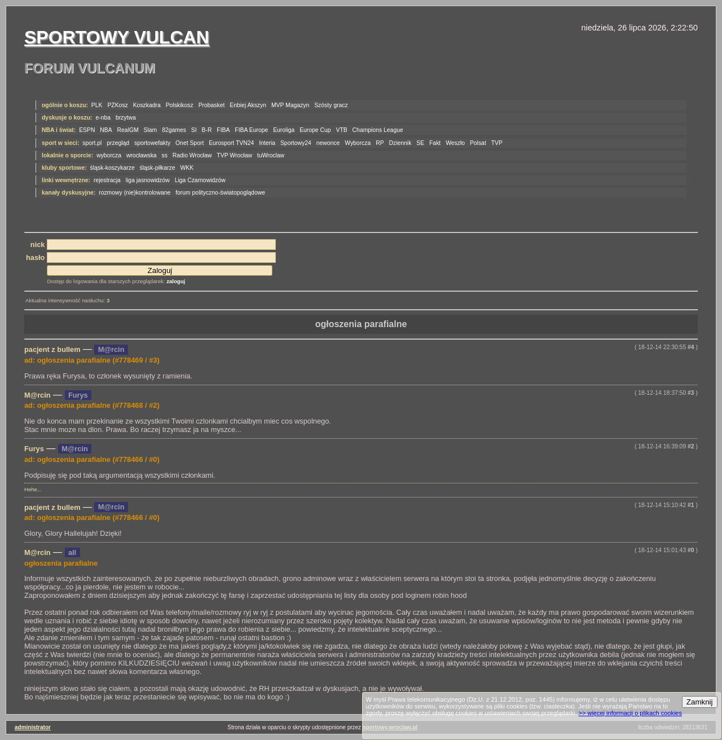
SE (420, 143)
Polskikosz (179, 105)
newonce (328, 143)
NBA (106, 130)
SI (194, 130)
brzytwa (126, 117)
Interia (267, 143)
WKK (186, 168)
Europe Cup (315, 130)
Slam (150, 130)
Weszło (455, 143)
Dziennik (400, 143)
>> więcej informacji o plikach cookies (630, 713)
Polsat (478, 143)
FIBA (223, 130)
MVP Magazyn (290, 105)
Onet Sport (189, 143)
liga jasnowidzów (148, 180)
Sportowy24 (295, 143)
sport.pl (92, 143)
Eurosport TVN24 (231, 143)
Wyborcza (358, 143)
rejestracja (107, 180)
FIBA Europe (251, 130)
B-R (207, 130)
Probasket (212, 105)
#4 (691, 347)
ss (165, 155)
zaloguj (175, 281)
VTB (341, 130)
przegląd (118, 143)
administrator (33, 727)
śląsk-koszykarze (112, 168)
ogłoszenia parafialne (361, 324)
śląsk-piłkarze (157, 168)
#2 (691, 446)
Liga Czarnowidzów (200, 180)
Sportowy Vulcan (116, 37)
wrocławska (141, 155)
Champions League (378, 130)
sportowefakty (152, 143)
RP (380, 143)
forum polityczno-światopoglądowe (220, 193)
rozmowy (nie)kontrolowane (134, 193)
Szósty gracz (330, 105)
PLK (97, 105)
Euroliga (283, 130)
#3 (691, 393)
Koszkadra (147, 105)
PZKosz (117, 105)
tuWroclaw (270, 155)
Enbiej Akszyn (248, 105)
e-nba (103, 117)
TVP (497, 143)
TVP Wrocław (234, 155)
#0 (691, 550)
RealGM (128, 130)
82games (174, 130)
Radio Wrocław (192, 155)
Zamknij (699, 702)
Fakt (435, 143)
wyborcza (108, 155)
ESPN (87, 130)
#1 (691, 505)
